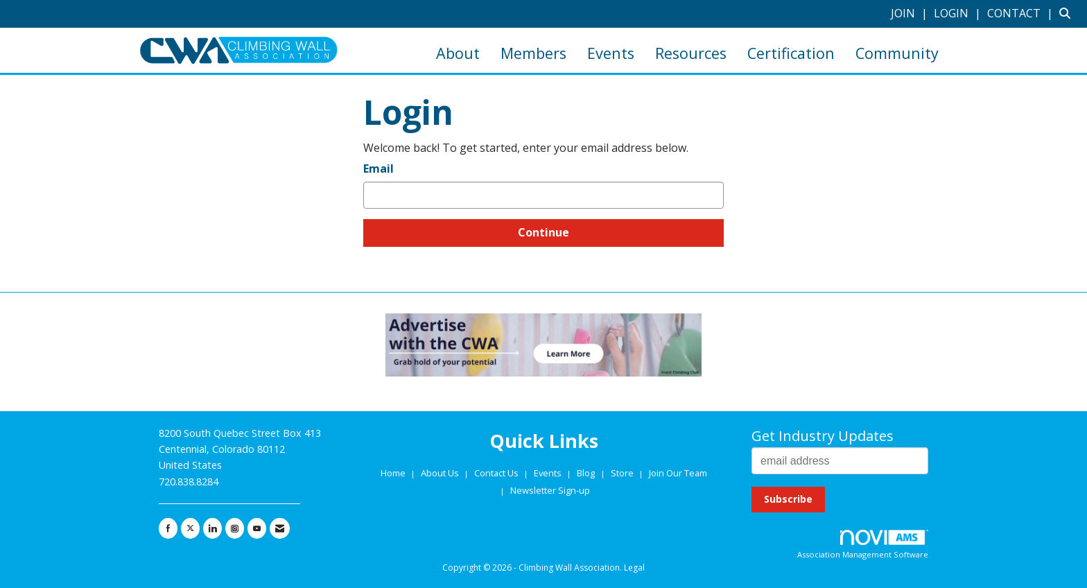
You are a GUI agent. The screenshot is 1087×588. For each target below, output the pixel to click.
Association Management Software (862, 545)
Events (610, 53)
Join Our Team (678, 473)
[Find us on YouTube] (256, 528)
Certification (791, 53)
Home (394, 473)
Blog (586, 473)
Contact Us (497, 473)
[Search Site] (1068, 13)
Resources (691, 53)
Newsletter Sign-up (550, 490)
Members (533, 53)
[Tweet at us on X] (190, 528)
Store (623, 473)
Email (378, 168)
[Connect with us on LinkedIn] (212, 528)
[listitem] (911, 13)
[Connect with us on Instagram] (234, 528)
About (458, 53)
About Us (441, 473)
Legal (634, 567)
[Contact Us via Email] (280, 528)
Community (897, 53)
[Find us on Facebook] (168, 528)
